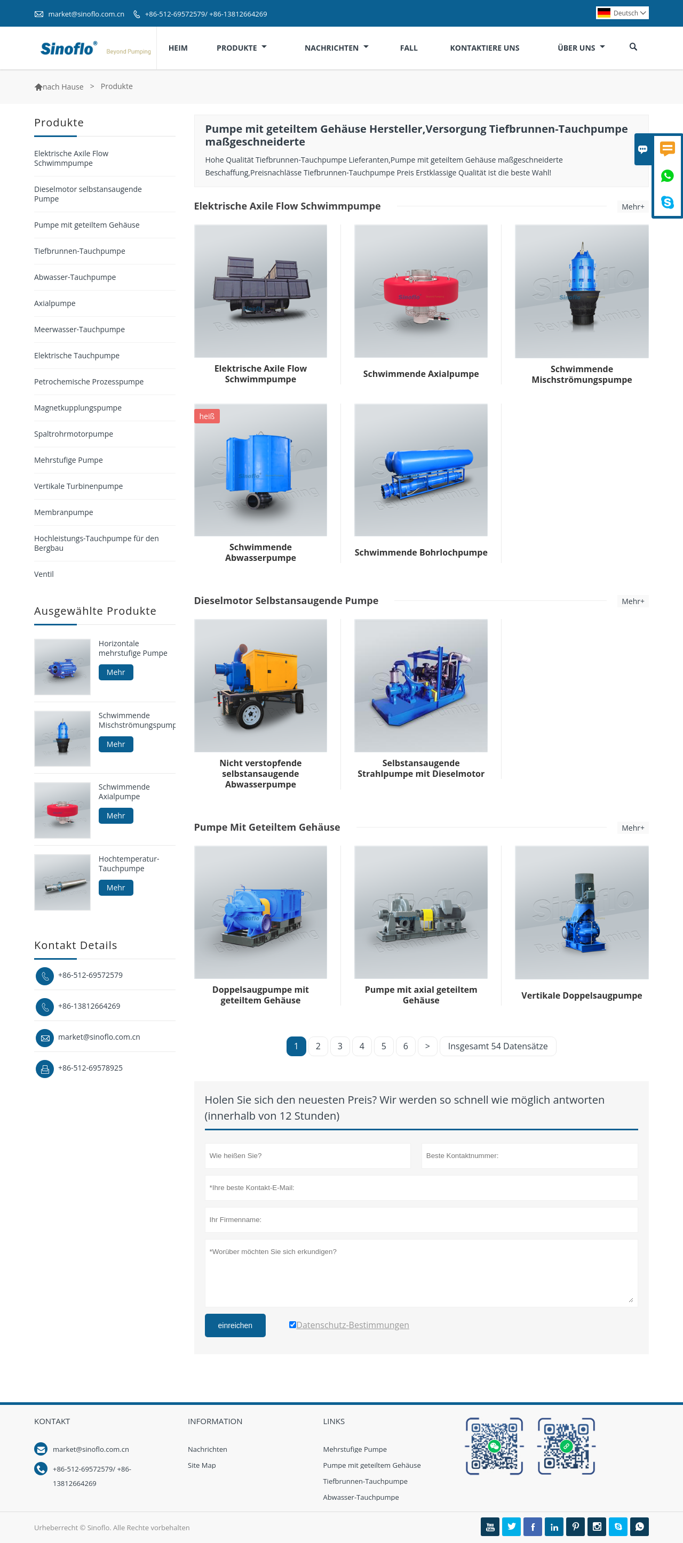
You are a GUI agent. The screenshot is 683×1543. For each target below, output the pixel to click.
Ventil (44, 574)
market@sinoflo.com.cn (86, 14)
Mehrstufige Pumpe (68, 460)
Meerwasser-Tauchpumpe (79, 329)
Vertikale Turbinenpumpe (78, 486)
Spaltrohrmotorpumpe (73, 434)
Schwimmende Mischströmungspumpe (137, 720)
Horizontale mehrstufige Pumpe (133, 648)
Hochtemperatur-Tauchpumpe (129, 863)
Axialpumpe (55, 303)
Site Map (202, 1465)
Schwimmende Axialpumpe (124, 791)
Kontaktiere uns (484, 48)
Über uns (581, 48)
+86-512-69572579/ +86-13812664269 (206, 14)
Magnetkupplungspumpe (78, 408)
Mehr (116, 672)
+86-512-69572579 (90, 975)
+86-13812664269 (89, 1006)
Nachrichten (337, 48)
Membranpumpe (63, 512)
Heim (178, 48)
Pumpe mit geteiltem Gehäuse (87, 225)
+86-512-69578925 (90, 1068)
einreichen (235, 1325)
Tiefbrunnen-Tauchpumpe (79, 251)
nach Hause (63, 87)
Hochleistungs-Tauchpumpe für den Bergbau (96, 543)
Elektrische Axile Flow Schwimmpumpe (71, 158)
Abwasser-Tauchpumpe (75, 277)
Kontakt (52, 1421)
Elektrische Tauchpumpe (77, 355)
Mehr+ (633, 207)
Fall (409, 48)
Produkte (242, 48)
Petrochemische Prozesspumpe (89, 381)
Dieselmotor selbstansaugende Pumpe (88, 194)
